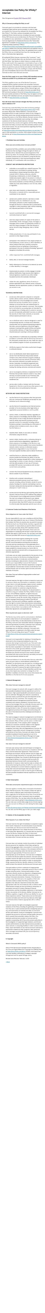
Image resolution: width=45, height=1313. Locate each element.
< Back (8, 962)
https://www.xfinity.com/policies (27, 42)
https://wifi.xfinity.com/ (32, 92)
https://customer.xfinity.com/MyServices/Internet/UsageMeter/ (26, 807)
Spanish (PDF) (27, 18)
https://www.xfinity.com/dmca (16, 951)
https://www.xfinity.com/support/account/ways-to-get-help (22, 130)
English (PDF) (18, 18)
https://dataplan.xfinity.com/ (33, 800)
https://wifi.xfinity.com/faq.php (19, 97)
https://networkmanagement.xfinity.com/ (19, 738)
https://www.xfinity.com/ (28, 109)
